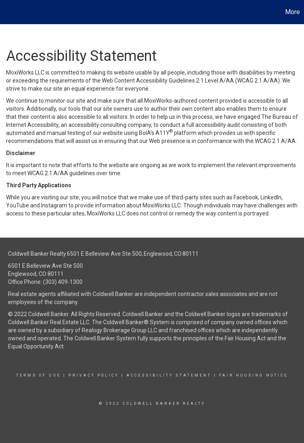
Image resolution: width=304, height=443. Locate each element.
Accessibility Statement (168, 375)
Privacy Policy (93, 375)
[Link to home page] (10, 12)
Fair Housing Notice (253, 375)
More (292, 12)
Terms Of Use (38, 375)
